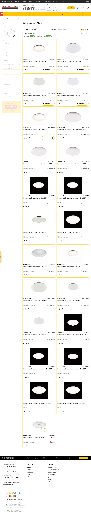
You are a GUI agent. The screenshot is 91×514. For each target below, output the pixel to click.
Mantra (15, 19)
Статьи (49, 481)
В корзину (48, 69)
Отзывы (31, 1)
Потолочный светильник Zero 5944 (69, 300)
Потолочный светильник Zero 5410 (35, 61)
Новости (50, 479)
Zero (32, 36)
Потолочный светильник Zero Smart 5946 (71, 130)
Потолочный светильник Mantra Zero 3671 (71, 198)
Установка (38, 1)
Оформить (83, 458)
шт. (71, 458)
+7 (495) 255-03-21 (34, 9)
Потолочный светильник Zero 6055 (35, 130)
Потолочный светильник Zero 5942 (35, 95)
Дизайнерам (47, 1)
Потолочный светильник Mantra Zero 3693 (37, 437)
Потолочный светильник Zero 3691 (35, 266)
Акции (28, 476)
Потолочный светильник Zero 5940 (35, 300)
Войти (87, 1)
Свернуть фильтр (30, 29)
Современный (9, 55)
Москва (32, 5)
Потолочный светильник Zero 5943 (69, 95)
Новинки (29, 474)
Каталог (2, 14)
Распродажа (30, 472)
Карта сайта (30, 477)
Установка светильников (54, 469)
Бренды (55, 1)
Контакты (62, 1)
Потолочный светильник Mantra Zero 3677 (71, 403)
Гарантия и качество (53, 471)
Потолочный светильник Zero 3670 (35, 198)
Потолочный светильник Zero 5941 (69, 61)
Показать (11, 107)
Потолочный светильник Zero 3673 (35, 232)
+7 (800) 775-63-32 (34, 7)
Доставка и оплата (7, 1)
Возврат (24, 1)
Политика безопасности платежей (14, 499)
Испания (8, 96)
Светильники (9, 34)
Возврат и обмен (52, 472)
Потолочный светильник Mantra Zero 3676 (37, 403)
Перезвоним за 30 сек (53, 5)
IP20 (7, 79)
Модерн (7, 52)
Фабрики (29, 469)
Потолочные (8, 43)
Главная (4, 19)
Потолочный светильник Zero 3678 (69, 232)
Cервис (50, 464)
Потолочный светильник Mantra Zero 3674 (71, 335)
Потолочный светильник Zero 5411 (69, 266)
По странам (29, 471)
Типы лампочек (52, 483)
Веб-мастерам (51, 474)
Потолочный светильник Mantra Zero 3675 (71, 369)
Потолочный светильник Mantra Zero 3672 (37, 369)
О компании (31, 464)
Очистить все (84, 33)
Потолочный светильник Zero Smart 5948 (71, 164)
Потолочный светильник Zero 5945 (35, 335)
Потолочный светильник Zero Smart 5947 (37, 164)
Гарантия (16, 1)
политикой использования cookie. (14, 507)
